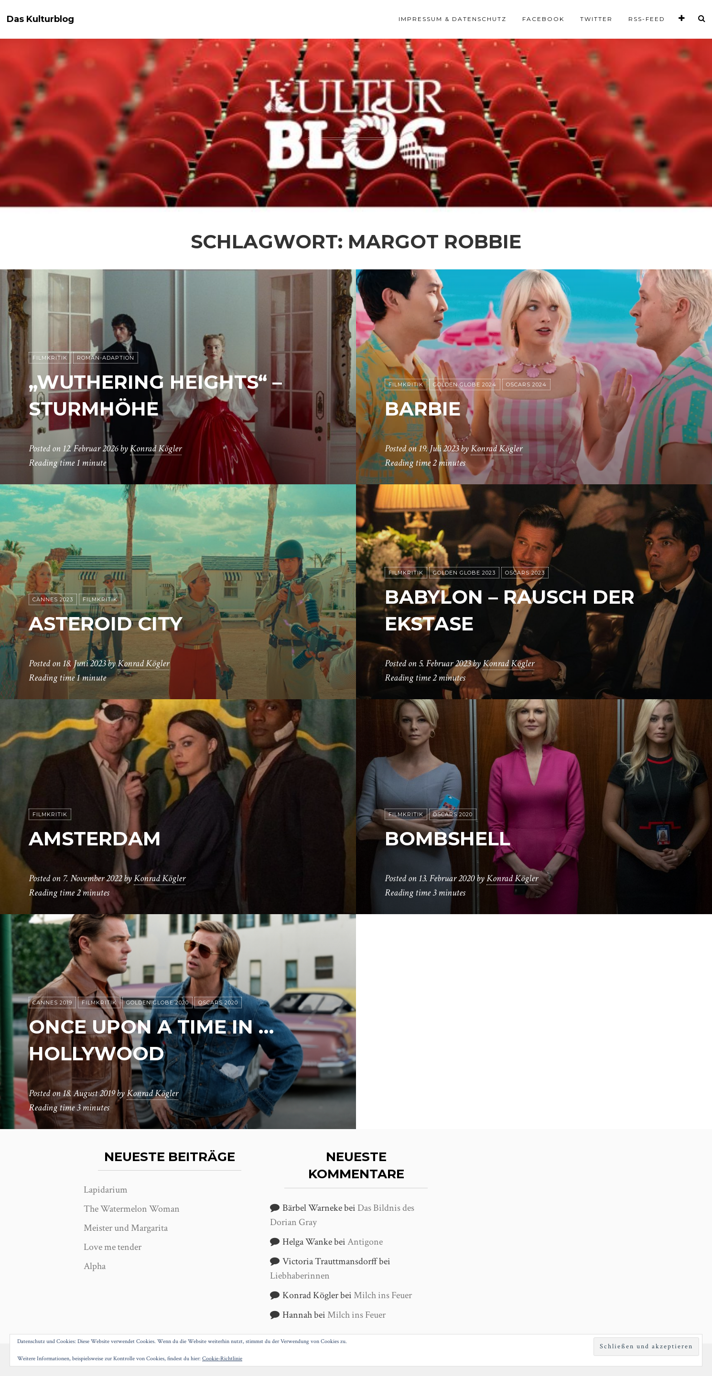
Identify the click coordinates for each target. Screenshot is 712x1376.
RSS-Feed (646, 18)
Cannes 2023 (52, 599)
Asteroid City (106, 623)
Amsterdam (95, 838)
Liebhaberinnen (300, 1275)
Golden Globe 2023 (464, 572)
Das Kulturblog (40, 19)
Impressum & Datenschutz (453, 18)
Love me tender (112, 1247)
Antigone (365, 1242)
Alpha (95, 1266)
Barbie (423, 408)
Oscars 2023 (525, 572)
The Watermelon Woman (132, 1209)
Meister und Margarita (126, 1228)
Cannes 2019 (52, 1002)
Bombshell (447, 838)
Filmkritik (49, 357)
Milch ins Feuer (383, 1295)
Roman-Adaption (105, 357)
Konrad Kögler (156, 448)
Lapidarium (106, 1190)
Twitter (596, 18)
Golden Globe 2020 (157, 1002)
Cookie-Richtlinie (222, 1358)
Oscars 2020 (453, 814)
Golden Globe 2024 (464, 384)
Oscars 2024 (526, 384)
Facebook (543, 18)
